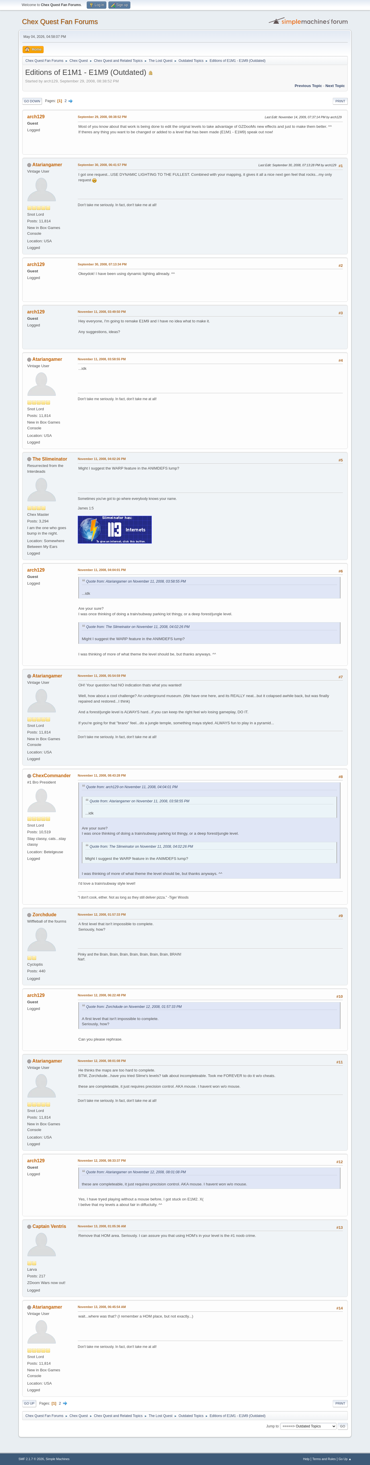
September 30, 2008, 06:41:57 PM (102, 165)
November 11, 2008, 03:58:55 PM (102, 359)
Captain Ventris (49, 1226)
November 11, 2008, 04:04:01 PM (102, 570)
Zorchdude (44, 914)
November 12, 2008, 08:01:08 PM (102, 1061)
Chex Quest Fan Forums (60, 21)
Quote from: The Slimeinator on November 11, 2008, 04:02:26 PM (138, 627)
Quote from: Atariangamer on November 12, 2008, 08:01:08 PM (136, 1172)
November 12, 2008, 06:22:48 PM (102, 995)
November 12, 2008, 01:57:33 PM (102, 914)
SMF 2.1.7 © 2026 (31, 1459)
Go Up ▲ (345, 1459)
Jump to (272, 1426)
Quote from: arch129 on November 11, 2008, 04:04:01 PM (131, 787)
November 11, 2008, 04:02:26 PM (102, 459)
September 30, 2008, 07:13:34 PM (102, 264)
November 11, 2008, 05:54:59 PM (102, 675)
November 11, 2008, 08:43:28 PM (102, 775)
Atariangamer (47, 164)
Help (306, 1459)
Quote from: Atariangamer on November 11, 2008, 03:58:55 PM (136, 581)
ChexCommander (51, 775)
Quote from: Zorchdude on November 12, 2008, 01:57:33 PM (134, 1007)
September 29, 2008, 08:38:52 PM (102, 117)
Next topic (335, 86)
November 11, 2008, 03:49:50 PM (102, 311)
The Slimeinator (49, 459)
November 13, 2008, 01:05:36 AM (102, 1226)
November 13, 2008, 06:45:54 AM (102, 1307)
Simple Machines (57, 1459)
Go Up (29, 1403)
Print (340, 101)
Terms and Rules (324, 1459)
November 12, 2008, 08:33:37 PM (102, 1160)
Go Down (32, 101)
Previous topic (308, 86)
